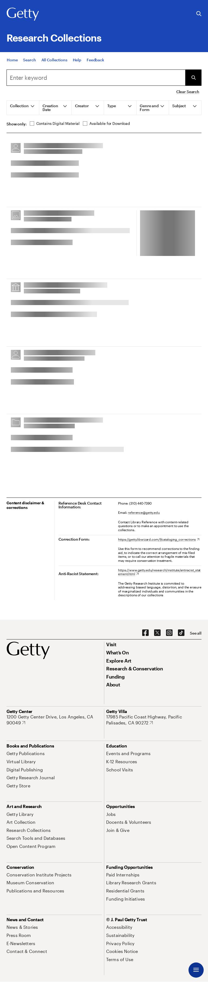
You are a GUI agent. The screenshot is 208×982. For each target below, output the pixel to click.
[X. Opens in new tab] (157, 632)
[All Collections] (54, 60)
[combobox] (95, 77)
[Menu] (196, 970)
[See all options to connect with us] (196, 633)
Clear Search (187, 91)
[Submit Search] (193, 77)
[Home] (12, 60)
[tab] (23, 108)
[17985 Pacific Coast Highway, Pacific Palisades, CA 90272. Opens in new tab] (154, 720)
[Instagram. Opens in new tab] (169, 632)
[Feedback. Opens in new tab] (95, 60)
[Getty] (22, 14)
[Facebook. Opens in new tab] (145, 632)
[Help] (77, 60)
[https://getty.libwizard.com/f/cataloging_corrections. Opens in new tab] (158, 539)
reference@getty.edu (144, 512)
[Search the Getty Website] (199, 14)
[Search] (29, 60)
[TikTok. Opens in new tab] (181, 632)
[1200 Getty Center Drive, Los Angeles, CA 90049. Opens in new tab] (54, 720)
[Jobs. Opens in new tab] (111, 814)
